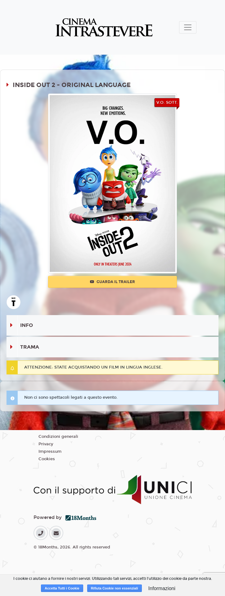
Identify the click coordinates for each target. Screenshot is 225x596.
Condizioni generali (58, 436)
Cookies (46, 458)
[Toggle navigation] (187, 27)
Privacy (45, 444)
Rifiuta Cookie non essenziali (114, 588)
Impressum (49, 451)
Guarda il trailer (112, 282)
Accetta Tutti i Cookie (62, 588)
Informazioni (161, 588)
